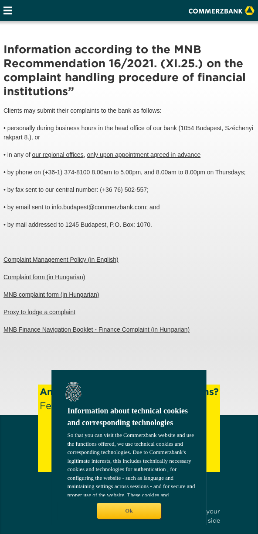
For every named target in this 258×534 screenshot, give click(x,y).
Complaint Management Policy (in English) (61, 259)
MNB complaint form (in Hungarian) (51, 294)
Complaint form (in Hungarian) (44, 277)
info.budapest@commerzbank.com (99, 207)
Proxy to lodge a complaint (39, 312)
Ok (128, 510)
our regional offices (58, 154)
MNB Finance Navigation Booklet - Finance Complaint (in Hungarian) (96, 329)
